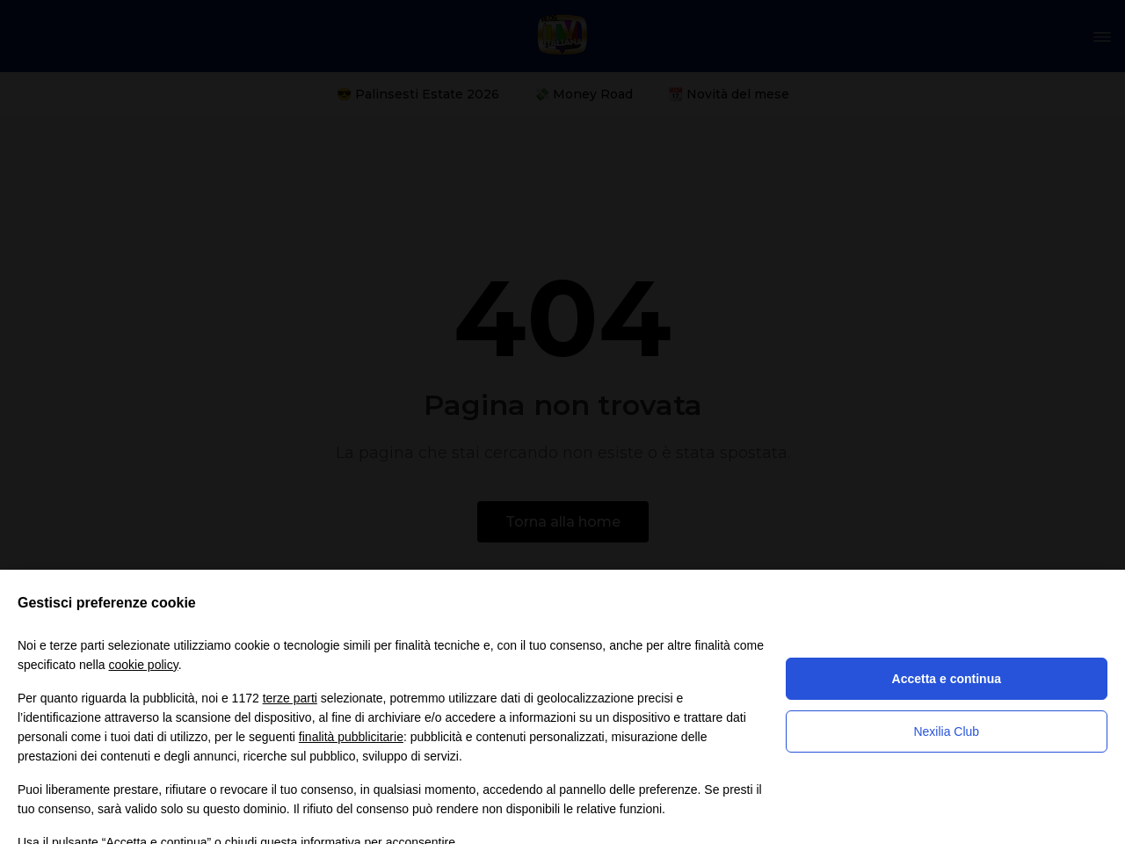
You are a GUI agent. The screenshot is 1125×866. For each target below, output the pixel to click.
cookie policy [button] (143, 665)
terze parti (290, 698)
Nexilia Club (946, 731)
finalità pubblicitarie (351, 737)
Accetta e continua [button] (946, 679)
